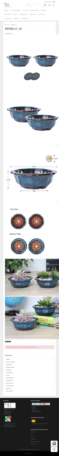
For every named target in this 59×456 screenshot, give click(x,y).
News (46, 1)
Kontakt (49, 1)
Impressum (33, 439)
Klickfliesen (44, 10)
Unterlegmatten (23, 14)
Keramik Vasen (41, 14)
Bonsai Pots (8, 341)
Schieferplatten (8, 18)
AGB (31, 434)
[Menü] (57, 441)
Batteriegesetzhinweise (35, 441)
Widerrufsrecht (34, 444)
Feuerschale (25, 10)
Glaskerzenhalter (35, 10)
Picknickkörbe (7, 14)
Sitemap (32, 436)
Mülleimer (16, 18)
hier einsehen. (46, 423)
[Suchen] (35, 5)
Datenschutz (33, 431)
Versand (37, 449)
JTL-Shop (32, 453)
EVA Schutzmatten (15, 10)
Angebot (6, 10)
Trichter (15, 14)
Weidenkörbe (32, 14)
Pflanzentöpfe (25, 18)
